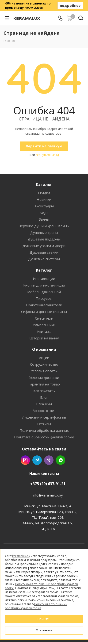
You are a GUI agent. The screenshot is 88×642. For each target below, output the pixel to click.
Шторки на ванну (44, 338)
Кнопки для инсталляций (44, 285)
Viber (49, 460)
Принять (44, 619)
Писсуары (44, 298)
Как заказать (44, 390)
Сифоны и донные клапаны (44, 311)
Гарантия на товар (44, 384)
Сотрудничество (44, 364)
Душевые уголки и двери (44, 245)
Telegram (37, 460)
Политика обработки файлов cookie (44, 437)
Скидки (44, 192)
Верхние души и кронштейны (44, 225)
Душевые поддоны (44, 239)
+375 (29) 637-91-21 (47, 483)
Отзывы (44, 423)
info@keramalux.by (48, 495)
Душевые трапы (44, 232)
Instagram (25, 460)
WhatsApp (60, 460)
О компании (44, 349)
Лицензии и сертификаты (44, 417)
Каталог (44, 184)
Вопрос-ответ (44, 410)
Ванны (44, 219)
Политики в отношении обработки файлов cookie (36, 606)
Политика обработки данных (44, 430)
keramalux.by (21, 556)
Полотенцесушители (44, 305)
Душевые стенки (44, 252)
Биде (44, 212)
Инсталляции (44, 278)
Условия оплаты (44, 370)
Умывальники (44, 324)
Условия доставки (44, 377)
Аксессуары (44, 206)
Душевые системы (44, 259)
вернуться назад (47, 155)
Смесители (44, 318)
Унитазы (44, 331)
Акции (44, 357)
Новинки (44, 199)
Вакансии (44, 404)
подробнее (70, 5)
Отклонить (44, 630)
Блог (44, 397)
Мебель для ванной (44, 291)
